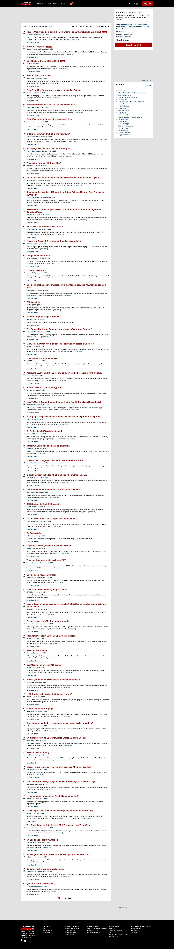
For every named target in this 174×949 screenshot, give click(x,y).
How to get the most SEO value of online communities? (53, 679)
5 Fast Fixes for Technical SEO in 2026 (45, 226)
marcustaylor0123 (33, 521)
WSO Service (113, 936)
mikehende (30, 726)
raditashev (30, 740)
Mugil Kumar (31, 492)
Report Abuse (47, 930)
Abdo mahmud (32, 229)
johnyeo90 (30, 434)
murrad (29, 244)
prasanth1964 (31, 463)
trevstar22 (30, 273)
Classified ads (69, 934)
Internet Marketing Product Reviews (130, 117)
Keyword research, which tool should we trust (49, 546)
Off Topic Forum (123, 128)
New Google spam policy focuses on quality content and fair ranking (60, 811)
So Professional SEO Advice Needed (44, 431)
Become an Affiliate (93, 932)
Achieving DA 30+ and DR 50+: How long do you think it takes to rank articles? (64, 373)
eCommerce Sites (124, 115)
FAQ (44, 928)
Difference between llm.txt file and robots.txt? (49, 134)
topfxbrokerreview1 (33, 197)
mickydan (30, 448)
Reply (28, 237)
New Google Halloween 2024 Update (44, 665)
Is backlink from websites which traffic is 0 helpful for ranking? (57, 475)
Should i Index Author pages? (41, 709)
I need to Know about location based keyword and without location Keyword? (64, 177)
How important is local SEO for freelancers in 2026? (51, 105)
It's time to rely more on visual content (45, 869)
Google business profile (38, 256)
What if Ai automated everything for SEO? (47, 589)
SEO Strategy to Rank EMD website (44, 504)
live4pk (29, 548)
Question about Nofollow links (41, 883)
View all (148, 85)
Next (70, 898)
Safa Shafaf (31, 107)
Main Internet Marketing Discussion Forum (132, 93)
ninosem (29, 653)
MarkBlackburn (32, 258)
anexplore (30, 165)
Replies (30, 42)
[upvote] (24, 33)
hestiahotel (30, 122)
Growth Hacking (123, 106)
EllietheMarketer (32, 332)
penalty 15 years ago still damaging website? (48, 446)
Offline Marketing (124, 110)
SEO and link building (37, 650)
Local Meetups (123, 130)
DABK (29, 305)
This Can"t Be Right (36, 270)
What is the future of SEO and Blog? (44, 163)
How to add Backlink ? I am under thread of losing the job (54, 241)
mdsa (28, 419)
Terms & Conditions (115, 930)
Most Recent (87, 26)
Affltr (28, 375)
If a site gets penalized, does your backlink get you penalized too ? (59, 854)
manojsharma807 (32, 136)
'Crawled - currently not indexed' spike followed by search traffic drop (60, 344)
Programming (122, 121)
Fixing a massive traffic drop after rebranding (48, 621)
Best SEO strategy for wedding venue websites (49, 119)
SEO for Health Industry (38, 752)
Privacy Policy (47, 932)
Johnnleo (30, 536)
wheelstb (30, 682)
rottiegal (29, 390)
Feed (74, 26)
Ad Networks (122, 99)
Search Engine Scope (34, 151)
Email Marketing (123, 104)
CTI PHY (29, 361)
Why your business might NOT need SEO (46, 560)
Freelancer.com (136, 928)
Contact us (112, 932)
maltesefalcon (31, 842)
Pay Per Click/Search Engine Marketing (131, 101)
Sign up (147, 4)
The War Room (70, 930)
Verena (120, 31)
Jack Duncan (31, 34)
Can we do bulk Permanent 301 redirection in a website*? (54, 489)
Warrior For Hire (70, 932)
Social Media (122, 108)
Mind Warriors (123, 119)
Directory (112, 928)
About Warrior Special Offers (118, 934)
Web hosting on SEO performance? (44, 317)
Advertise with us (92, 930)
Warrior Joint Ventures (125, 126)
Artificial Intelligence (124, 95)
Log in (136, 4)
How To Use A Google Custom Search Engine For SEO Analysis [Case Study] (64, 32)
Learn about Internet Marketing (97, 928)
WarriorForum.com (33, 49)
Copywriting (122, 113)
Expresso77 (31, 290)
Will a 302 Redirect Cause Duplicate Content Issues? (52, 518)
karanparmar (31, 180)
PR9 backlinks (33, 302)
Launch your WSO (133, 45)
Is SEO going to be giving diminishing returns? (49, 694)
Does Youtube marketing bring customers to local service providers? (60, 723)
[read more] (75, 39)
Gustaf (29, 346)
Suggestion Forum (124, 135)
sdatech (29, 319)
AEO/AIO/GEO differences (39, 75)
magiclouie (30, 214)
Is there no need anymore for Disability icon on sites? (52, 796)
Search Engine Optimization (127, 97)
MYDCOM (30, 592)
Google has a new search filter (41, 575)
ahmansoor (30, 784)
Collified (29, 755)
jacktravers (30, 609)
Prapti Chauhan (32, 506)
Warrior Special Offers (72, 928)
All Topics (121, 90)
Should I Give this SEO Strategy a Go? (45, 387)
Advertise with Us (102, 21)
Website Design (123, 124)
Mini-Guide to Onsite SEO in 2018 (43, 61)
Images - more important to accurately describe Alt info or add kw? (59, 767)
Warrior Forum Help (124, 132)
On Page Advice (34, 533)
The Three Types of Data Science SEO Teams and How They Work (58, 825)
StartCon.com (135, 932)
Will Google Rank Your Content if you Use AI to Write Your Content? (59, 329)
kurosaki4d (30, 711)
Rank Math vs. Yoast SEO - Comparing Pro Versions (51, 636)
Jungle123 (30, 78)
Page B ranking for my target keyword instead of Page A (54, 90)
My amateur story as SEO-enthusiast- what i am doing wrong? (56, 738)
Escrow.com (135, 930)
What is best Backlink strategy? (42, 358)
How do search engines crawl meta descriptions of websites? (56, 460)
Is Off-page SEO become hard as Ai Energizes (49, 148)
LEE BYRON (31, 477)
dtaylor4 (29, 697)
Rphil (28, 93)
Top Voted (103, 26)
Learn (64, 4)
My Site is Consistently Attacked (42, 840)
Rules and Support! (36, 46)
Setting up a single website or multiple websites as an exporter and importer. (64, 416)
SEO (47, 34)
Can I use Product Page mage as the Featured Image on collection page (61, 781)
